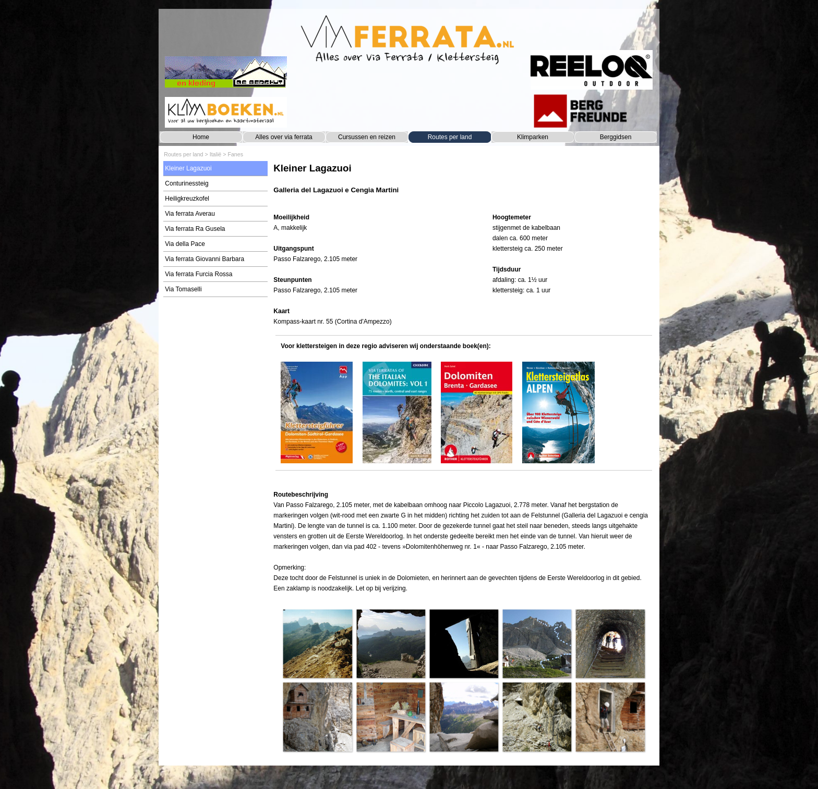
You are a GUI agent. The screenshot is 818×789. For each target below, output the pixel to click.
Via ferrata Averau (190, 213)
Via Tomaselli (183, 289)
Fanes (235, 154)
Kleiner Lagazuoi (188, 168)
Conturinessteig (186, 183)
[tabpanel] (463, 184)
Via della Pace (185, 244)
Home (201, 137)
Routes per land (450, 137)
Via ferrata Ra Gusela (195, 228)
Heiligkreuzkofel (187, 198)
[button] (317, 643)
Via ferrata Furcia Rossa (198, 274)
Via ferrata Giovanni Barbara (204, 259)
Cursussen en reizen (366, 137)
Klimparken (532, 137)
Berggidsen (616, 137)
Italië (216, 154)
